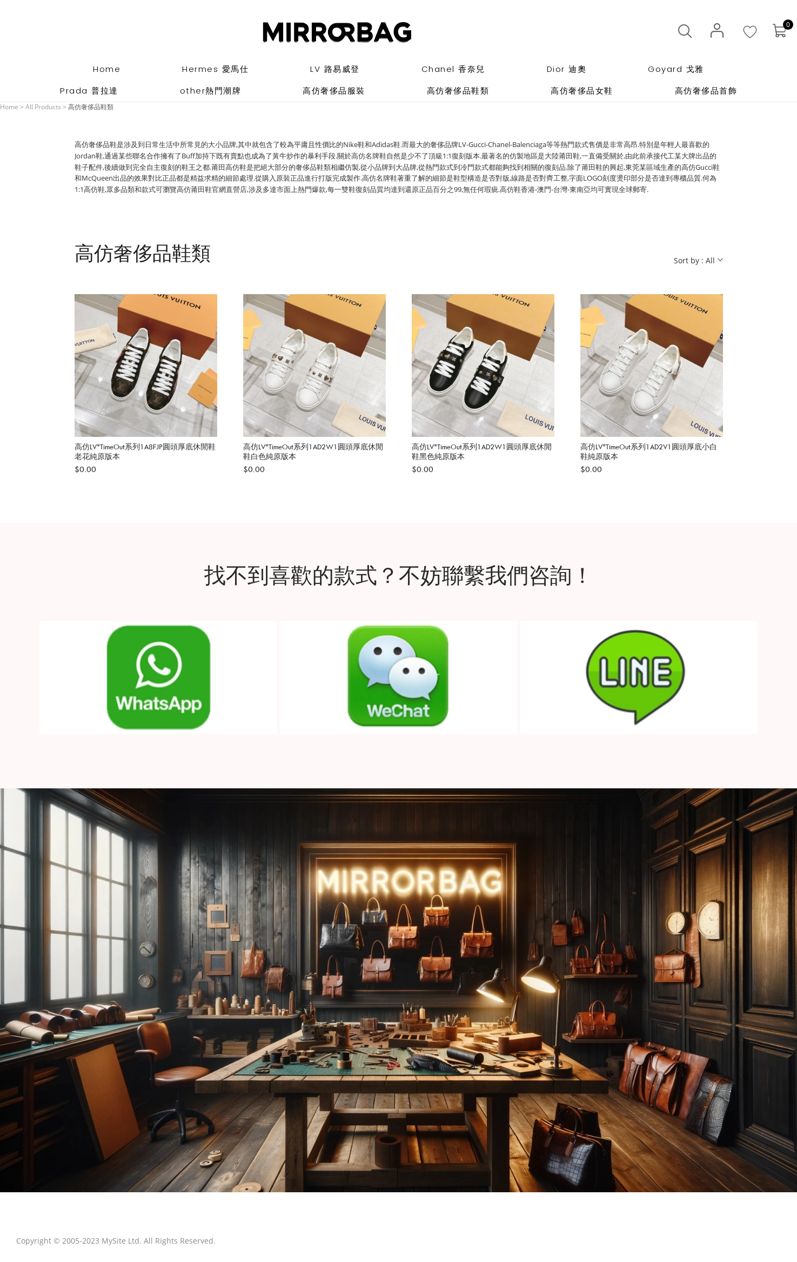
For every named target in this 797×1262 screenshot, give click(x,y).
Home (9, 106)
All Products (43, 106)
